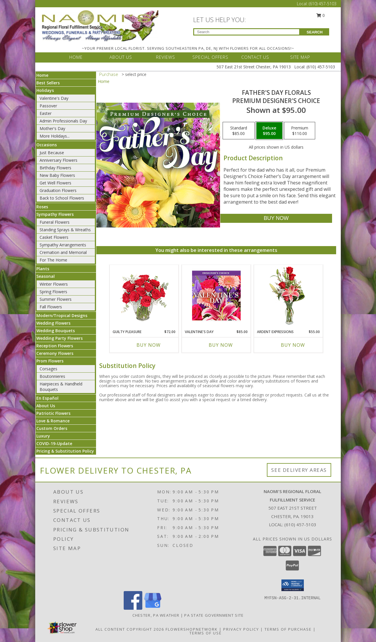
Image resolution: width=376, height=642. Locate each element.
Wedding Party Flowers (59, 338)
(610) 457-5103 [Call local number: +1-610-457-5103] (300, 524)
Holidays (45, 90)
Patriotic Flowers (53, 413)
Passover (48, 106)
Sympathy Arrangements (63, 245)
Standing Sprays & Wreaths (65, 229)
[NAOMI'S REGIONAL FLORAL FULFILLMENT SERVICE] (100, 25)
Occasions (46, 144)
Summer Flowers (56, 299)
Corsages (48, 368)
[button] (292, 585)
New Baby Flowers (57, 175)
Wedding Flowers (53, 323)
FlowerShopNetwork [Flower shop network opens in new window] (192, 629)
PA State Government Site (214, 615)
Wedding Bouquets (55, 330)
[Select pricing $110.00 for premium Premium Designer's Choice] (299, 130)
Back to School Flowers (62, 198)
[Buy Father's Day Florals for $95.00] (276, 218)
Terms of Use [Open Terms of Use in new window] (205, 633)
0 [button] (320, 15)
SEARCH (315, 32)
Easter (46, 113)
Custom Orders (51, 428)
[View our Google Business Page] (152, 608)
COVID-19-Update (54, 443)
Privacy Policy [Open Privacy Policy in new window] (241, 629)
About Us (45, 405)
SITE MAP (300, 57)
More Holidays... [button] (55, 136)
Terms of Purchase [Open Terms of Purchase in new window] (288, 629)
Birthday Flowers (55, 167)
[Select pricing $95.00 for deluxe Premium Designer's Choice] (269, 130)
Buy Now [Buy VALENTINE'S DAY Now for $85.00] (221, 345)
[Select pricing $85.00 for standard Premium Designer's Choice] (238, 130)
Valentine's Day (54, 98)
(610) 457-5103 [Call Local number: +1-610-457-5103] (322, 3)
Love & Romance (53, 421)
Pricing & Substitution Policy (65, 451)
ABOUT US (120, 57)
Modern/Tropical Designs (61, 315)
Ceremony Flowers (54, 353)
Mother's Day (52, 128)
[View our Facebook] (133, 608)
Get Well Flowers (55, 183)
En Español (47, 398)
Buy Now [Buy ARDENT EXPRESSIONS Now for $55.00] (293, 345)
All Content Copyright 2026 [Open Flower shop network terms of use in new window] (129, 629)
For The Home (53, 260)
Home (42, 75)
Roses (42, 206)
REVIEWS (165, 57)
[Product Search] (246, 31)
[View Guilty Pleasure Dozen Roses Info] (144, 295)
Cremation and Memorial (63, 252)
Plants (42, 268)
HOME (76, 57)
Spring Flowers (53, 291)
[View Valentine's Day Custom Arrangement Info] (216, 295)
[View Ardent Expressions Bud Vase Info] (288, 295)
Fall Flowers (51, 307)
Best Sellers (48, 83)
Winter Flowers (54, 284)
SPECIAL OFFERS (210, 57)
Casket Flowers (54, 237)
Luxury (43, 436)
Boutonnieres (52, 376)
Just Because (52, 152)
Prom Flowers (49, 361)
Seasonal (45, 276)
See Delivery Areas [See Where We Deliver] (299, 470)
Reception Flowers (54, 345)
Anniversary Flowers (58, 160)
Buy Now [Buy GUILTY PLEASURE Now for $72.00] (148, 345)
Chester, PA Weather (156, 615)
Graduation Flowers (58, 190)
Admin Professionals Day (63, 121)
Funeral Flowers (55, 222)
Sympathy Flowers (55, 214)
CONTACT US (255, 57)
